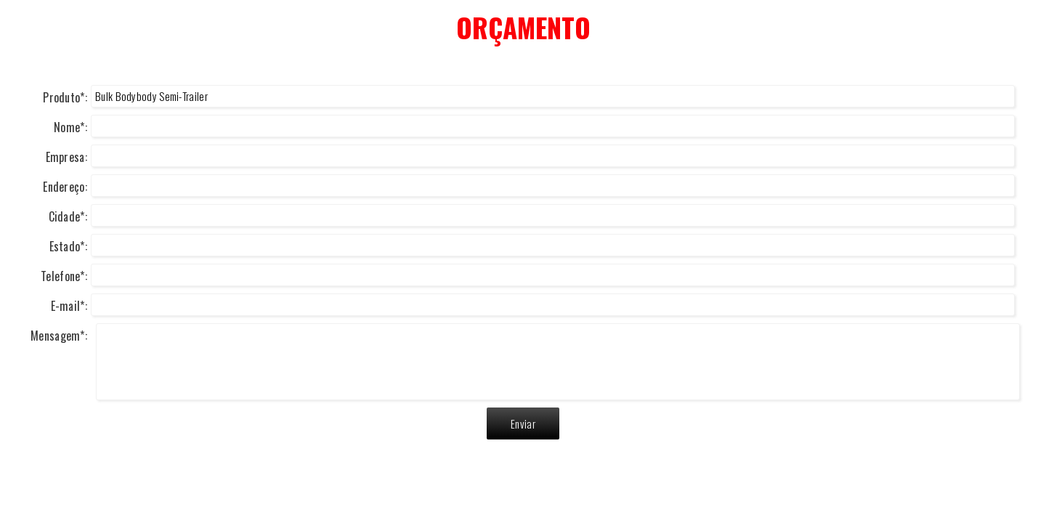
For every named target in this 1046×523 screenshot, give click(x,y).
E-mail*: (69, 306)
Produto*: (65, 97)
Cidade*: (68, 216)
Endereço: (65, 186)
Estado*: (68, 246)
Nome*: (70, 127)
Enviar (523, 423)
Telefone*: (64, 276)
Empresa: (66, 157)
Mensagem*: (59, 335)
